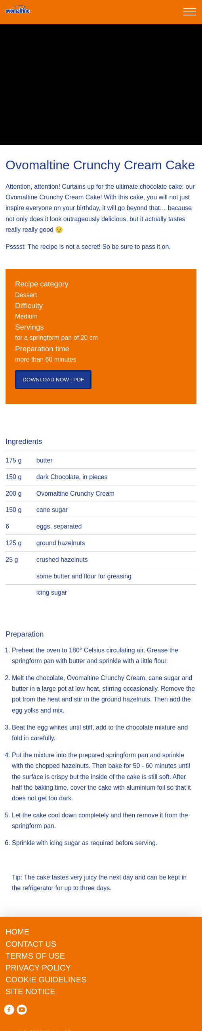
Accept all (101, 1016)
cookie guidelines (102, 925)
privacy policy (118, 946)
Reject (100, 966)
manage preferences (100, 991)
